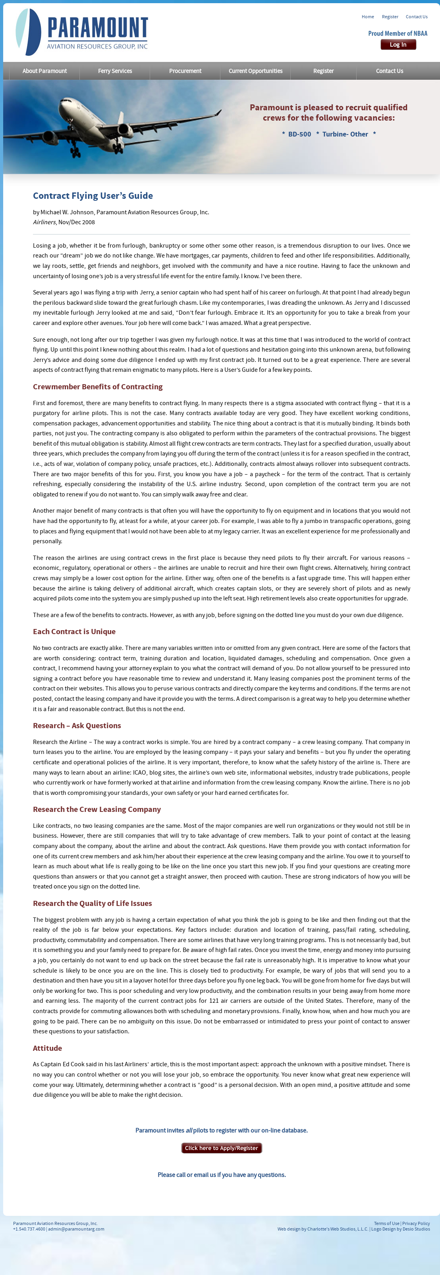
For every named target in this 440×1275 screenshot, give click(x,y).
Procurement (185, 71)
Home (368, 16)
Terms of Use (386, 1223)
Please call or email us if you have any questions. (222, 1175)
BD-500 (300, 134)
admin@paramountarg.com (76, 1229)
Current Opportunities (255, 71)
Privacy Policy (416, 1223)
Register (390, 16)
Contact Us (417, 16)
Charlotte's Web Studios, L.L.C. (338, 1229)
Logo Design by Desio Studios (400, 1229)
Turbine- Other (346, 134)
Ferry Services (115, 71)
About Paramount (45, 71)
